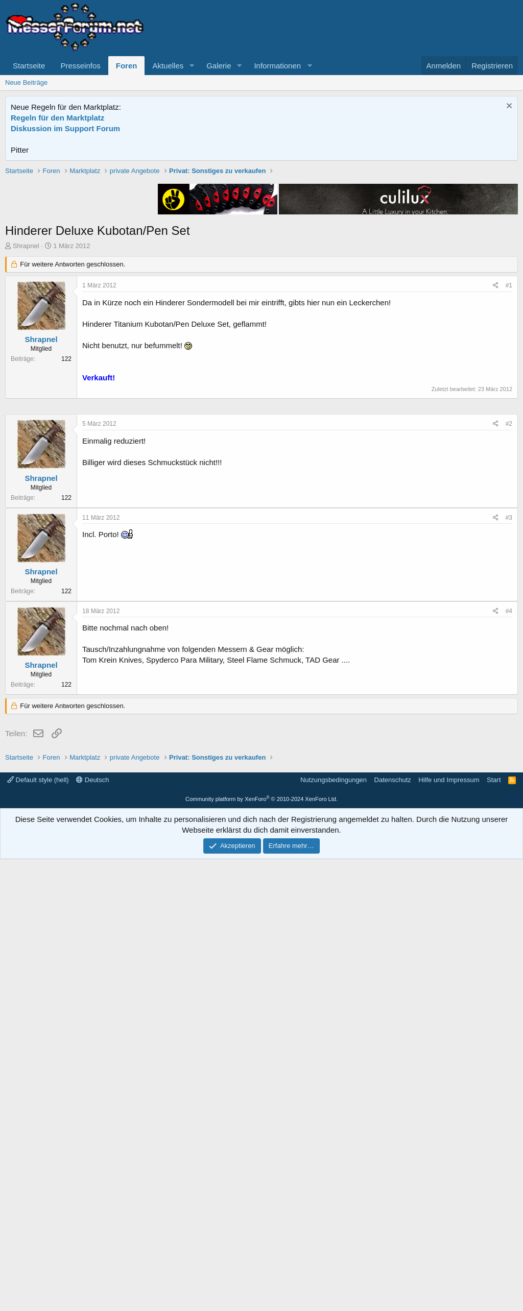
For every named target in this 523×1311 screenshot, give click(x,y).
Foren (126, 65)
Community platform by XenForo (261, 1251)
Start (494, 1231)
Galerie (218, 65)
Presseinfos (80, 65)
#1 (509, 430)
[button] (191, 65)
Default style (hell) (38, 1231)
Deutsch (92, 1231)
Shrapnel (26, 391)
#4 (509, 917)
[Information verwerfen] (508, 107)
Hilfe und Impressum (448, 1231)
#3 (509, 824)
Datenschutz (392, 1231)
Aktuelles (167, 65)
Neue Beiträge (26, 82)
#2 (509, 730)
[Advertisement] (261, 237)
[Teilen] (495, 431)
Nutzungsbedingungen (333, 1231)
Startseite (29, 65)
